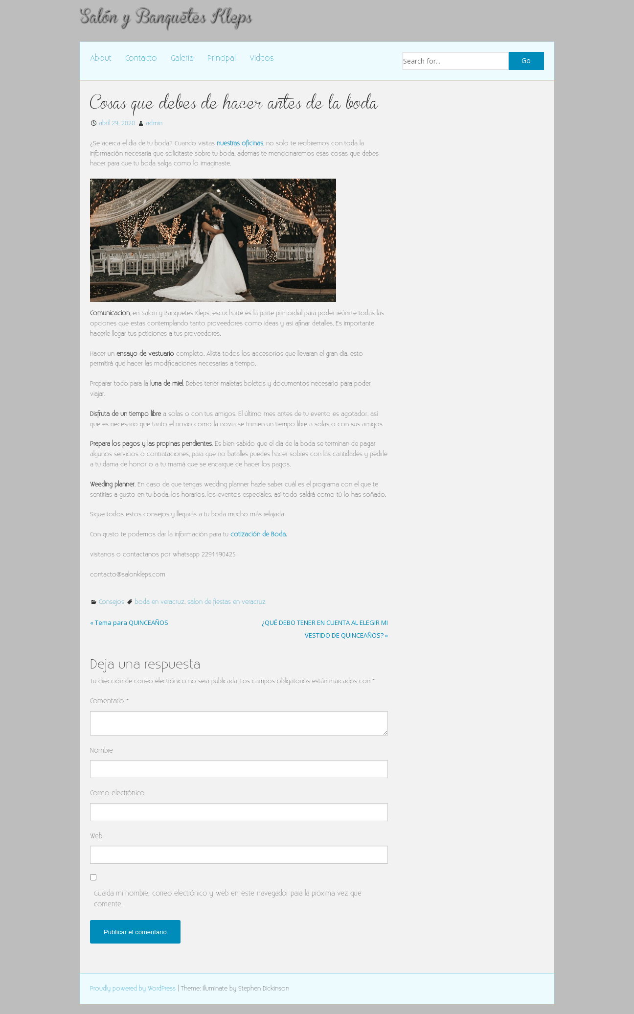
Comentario (109, 701)
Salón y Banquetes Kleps (165, 16)
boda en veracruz (159, 602)
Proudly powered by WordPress (133, 988)
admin (154, 123)
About (101, 58)
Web (96, 836)
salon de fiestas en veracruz (226, 602)
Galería (182, 58)
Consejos (111, 602)
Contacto (141, 58)
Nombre (101, 750)
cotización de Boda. (258, 534)
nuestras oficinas (240, 143)
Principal (221, 58)
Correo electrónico (117, 793)
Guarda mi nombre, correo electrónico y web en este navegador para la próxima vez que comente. (228, 898)
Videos (261, 58)
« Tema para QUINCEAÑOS (129, 622)
